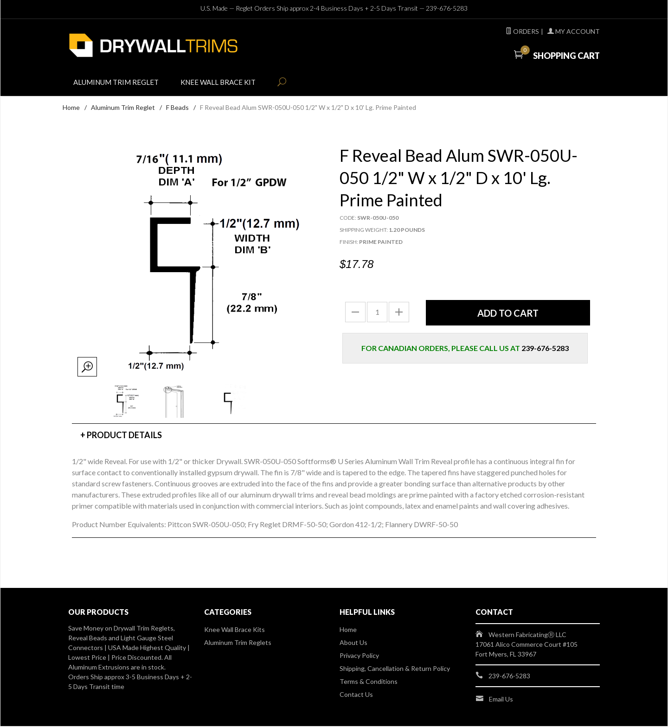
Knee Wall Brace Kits (234, 630)
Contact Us (356, 695)
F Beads (177, 108)
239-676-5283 (447, 8)
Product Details (124, 436)
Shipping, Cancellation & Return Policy (395, 669)
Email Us (501, 700)
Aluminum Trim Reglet (119, 84)
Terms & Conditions (369, 682)
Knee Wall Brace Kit (228, 84)
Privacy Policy (359, 656)
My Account (573, 31)
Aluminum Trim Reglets (237, 643)
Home (71, 108)
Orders (522, 31)
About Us (353, 643)
